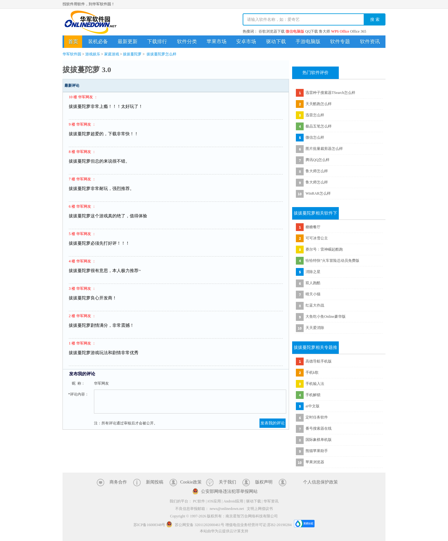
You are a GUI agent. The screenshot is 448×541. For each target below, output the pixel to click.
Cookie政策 (190, 482)
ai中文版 (313, 406)
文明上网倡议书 (260, 508)
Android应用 (233, 501)
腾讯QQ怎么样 (317, 160)
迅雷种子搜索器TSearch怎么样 (330, 92)
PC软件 (199, 501)
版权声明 (264, 482)
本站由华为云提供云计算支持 (224, 531)
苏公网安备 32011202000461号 (195, 525)
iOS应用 (214, 501)
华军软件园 (91, 22)
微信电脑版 (295, 31)
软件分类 (187, 41)
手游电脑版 (308, 41)
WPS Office (340, 31)
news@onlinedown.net (227, 508)
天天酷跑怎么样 (319, 104)
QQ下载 (311, 31)
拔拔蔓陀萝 (132, 54)
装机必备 (98, 41)
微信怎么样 (315, 137)
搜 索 (375, 19)
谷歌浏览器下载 (272, 31)
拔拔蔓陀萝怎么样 (161, 54)
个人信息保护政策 (320, 482)
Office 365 (358, 31)
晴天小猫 (313, 294)
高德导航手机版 (319, 361)
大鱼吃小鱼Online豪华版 (326, 316)
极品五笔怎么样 (319, 126)
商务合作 (118, 482)
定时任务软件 (317, 417)
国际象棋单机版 (319, 439)
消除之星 (313, 272)
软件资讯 (370, 41)
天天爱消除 (315, 328)
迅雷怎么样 (315, 115)
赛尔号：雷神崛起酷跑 (324, 249)
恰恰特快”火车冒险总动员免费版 (332, 260)
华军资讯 (271, 501)
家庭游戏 (111, 54)
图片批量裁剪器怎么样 (324, 148)
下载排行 (157, 41)
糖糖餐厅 (313, 227)
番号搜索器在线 (319, 428)
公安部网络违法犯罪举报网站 (229, 491)
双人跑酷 (313, 283)
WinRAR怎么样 (318, 193)
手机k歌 (312, 372)
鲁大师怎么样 (317, 171)
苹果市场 (216, 41)
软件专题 (340, 41)
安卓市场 (246, 41)
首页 (73, 41)
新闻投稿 (154, 482)
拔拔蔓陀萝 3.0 (87, 70)
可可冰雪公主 (317, 238)
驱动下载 (276, 41)
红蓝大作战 (315, 305)
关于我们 (227, 482)
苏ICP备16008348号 (149, 525)
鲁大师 (324, 31)
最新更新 (128, 41)
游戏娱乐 (92, 54)
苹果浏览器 (315, 462)
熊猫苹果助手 (317, 451)
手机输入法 (315, 383)
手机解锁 (313, 395)
